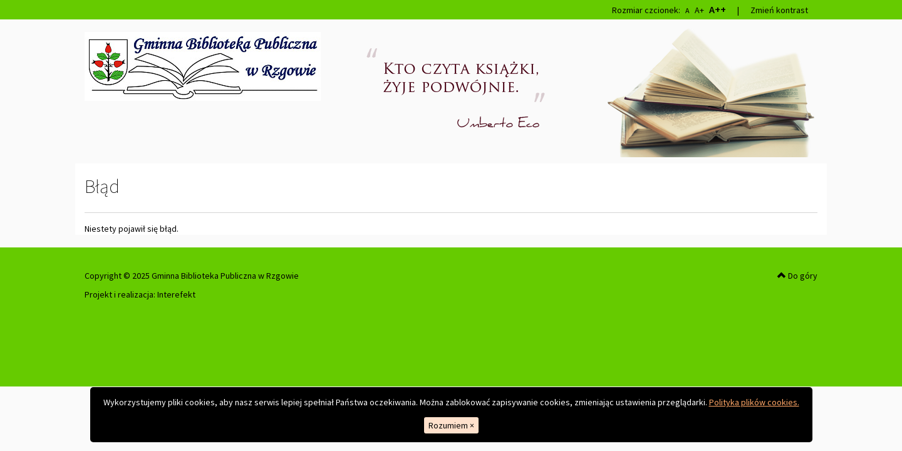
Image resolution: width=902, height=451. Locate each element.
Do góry (797, 275)
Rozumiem (451, 425)
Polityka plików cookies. (754, 402)
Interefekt (176, 294)
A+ (699, 10)
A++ (717, 9)
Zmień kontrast (779, 10)
